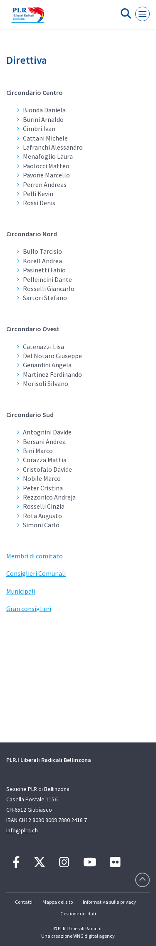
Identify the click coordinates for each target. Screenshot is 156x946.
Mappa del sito (57, 902)
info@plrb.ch (22, 830)
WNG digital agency (94, 936)
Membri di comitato (34, 556)
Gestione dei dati (78, 913)
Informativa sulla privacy (109, 902)
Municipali (20, 591)
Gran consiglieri (28, 608)
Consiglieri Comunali (36, 573)
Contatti (23, 902)
